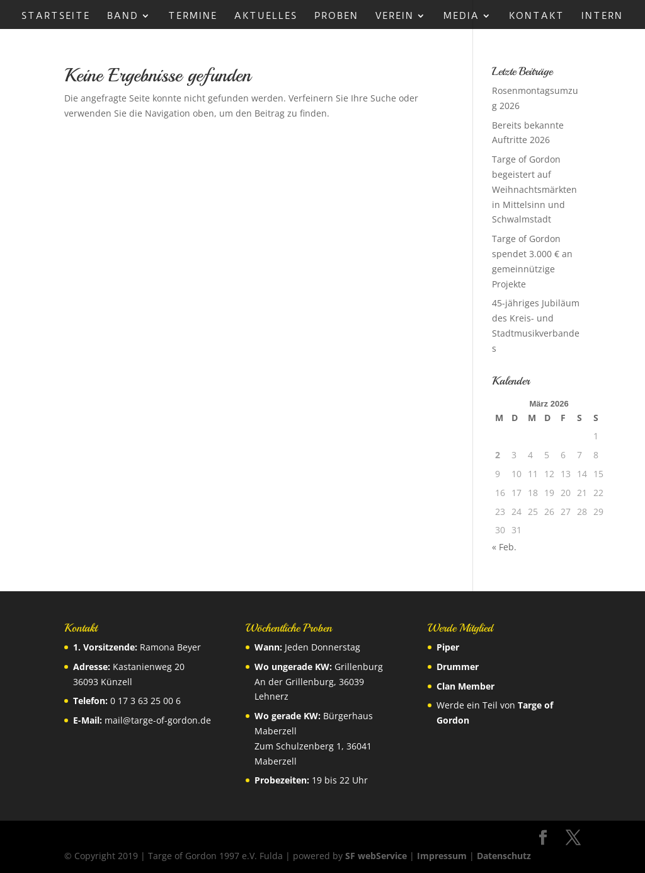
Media (461, 16)
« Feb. (504, 547)
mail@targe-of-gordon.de (158, 720)
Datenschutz (504, 856)
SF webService (376, 856)
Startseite (55, 16)
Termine (192, 16)
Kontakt (536, 16)
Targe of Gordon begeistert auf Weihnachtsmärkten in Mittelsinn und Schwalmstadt (534, 189)
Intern (602, 16)
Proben (336, 16)
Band (123, 16)
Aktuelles (265, 16)
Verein (394, 16)
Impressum (442, 856)
